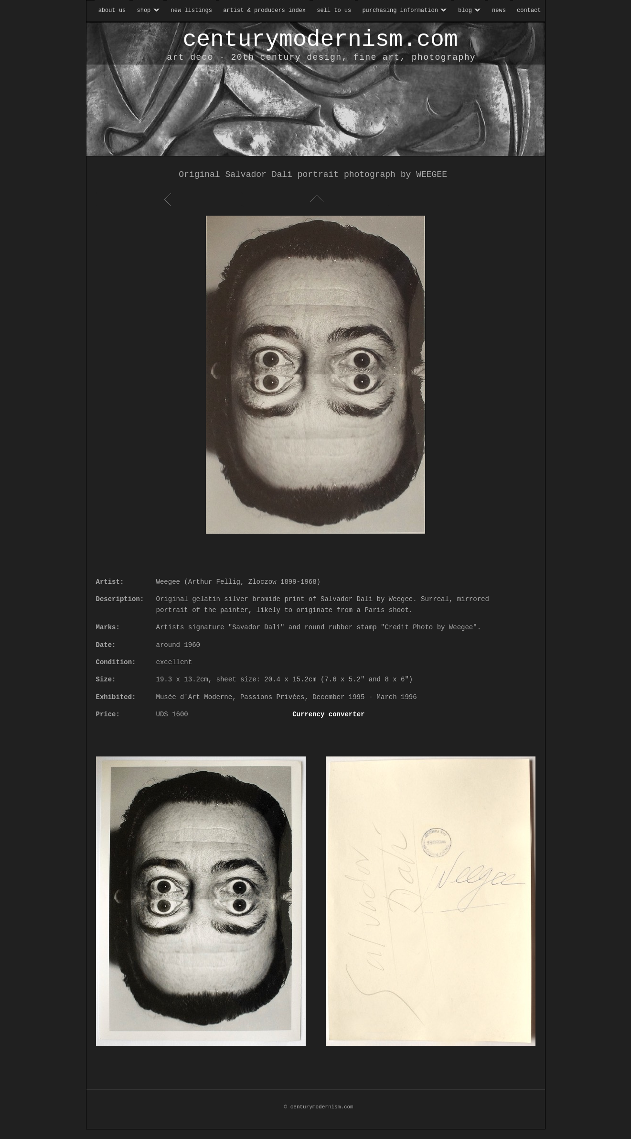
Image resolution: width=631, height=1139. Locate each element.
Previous (169, 199)
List (315, 199)
